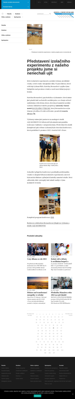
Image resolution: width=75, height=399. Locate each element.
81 (55, 342)
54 (61, 331)
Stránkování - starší (68, 314)
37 (49, 325)
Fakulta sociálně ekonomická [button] (16, 2)
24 (59, 320)
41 (38, 328)
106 (50, 353)
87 (49, 344)
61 (61, 333)
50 (46, 331)
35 (42, 325)
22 (51, 320)
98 (37, 350)
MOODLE (54, 2)
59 (53, 333)
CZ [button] (39, 2)
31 (55, 322)
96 (57, 347)
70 (42, 339)
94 (49, 347)
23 (55, 320)
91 (38, 347)
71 (45, 339)
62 (38, 336)
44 (49, 328)
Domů (30, 49)
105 (45, 353)
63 (42, 336)
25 (62, 320)
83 (63, 342)
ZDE (52, 217)
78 (44, 342)
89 (57, 344)
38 (53, 325)
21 (47, 320)
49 (42, 331)
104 (62, 350)
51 (49, 331)
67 (57, 336)
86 (45, 344)
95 (53, 347)
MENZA (69, 2)
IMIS (62, 2)
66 (53, 336)
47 (61, 328)
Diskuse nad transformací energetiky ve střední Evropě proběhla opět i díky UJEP (37, 296)
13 (47, 317)
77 (40, 342)
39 (57, 325)
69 (38, 339)
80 (51, 342)
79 (48, 342)
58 (49, 333)
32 (59, 322)
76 (36, 342)
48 (38, 331)
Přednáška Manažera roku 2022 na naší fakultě (61, 294)
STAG (45, 2)
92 (41, 347)
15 (55, 317)
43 (45, 328)
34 (38, 325)
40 (61, 325)
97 (61, 347)
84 (38, 344)
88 (53, 344)
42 (41, 328)
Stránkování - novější (30, 314)
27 (40, 322)
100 (45, 350)
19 (40, 320)
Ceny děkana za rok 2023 (37, 259)
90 (61, 344)
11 (40, 317)
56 (42, 333)
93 (45, 347)
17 (62, 317)
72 (49, 339)
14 (51, 317)
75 (61, 339)
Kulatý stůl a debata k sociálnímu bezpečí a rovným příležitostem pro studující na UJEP (61, 262)
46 (57, 328)
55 (38, 333)
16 (58, 317)
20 (44, 320)
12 (44, 317)
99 (41, 350)
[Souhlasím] (73, 394)
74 (57, 339)
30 (51, 322)
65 (49, 336)
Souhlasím (37, 396)
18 (36, 320)
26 (36, 322)
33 (63, 322)
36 (45, 325)
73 (53, 339)
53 (57, 331)
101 (49, 350)
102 (53, 350)
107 (54, 353)
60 (57, 333)
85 (42, 344)
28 (44, 322)
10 (37, 317)
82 (59, 342)
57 (45, 333)
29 (48, 322)
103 (58, 350)
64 (45, 336)
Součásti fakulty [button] (16, 6)
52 (53, 331)
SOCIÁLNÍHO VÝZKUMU (41, 108)
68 (61, 336)
